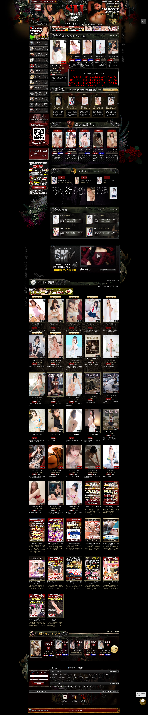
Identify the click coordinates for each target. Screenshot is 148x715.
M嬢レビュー (109, 675)
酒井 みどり (84, 149)
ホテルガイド (77, 678)
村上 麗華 (97, 149)
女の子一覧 (89, 675)
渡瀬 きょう (54, 70)
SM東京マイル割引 (65, 678)
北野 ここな (111, 149)
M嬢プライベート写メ (89, 678)
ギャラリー (54, 678)
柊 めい (110, 360)
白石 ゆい (36, 398)
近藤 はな (87, 56)
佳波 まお (73, 470)
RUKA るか (99, 56)
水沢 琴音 (74, 56)
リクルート (88, 686)
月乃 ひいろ (54, 470)
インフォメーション (77, 686)
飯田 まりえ (109, 107)
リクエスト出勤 (92, 358)
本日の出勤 (54, 675)
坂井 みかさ (36, 470)
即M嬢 (99, 678)
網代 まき (55, 434)
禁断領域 (55, 398)
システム (71, 675)
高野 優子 (85, 180)
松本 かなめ (36, 506)
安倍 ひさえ (36, 434)
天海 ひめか (112, 56)
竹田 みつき (91, 434)
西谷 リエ (75, 650)
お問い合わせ (65, 686)
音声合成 (92, 396)
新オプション (110, 395)
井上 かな (73, 398)
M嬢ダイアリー (99, 675)
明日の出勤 (63, 675)
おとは (70, 149)
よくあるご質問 (55, 686)
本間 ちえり (96, 107)
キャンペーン (79, 675)
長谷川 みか (57, 107)
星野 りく (73, 434)
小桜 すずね (70, 107)
